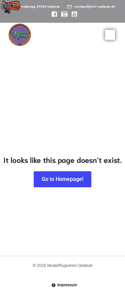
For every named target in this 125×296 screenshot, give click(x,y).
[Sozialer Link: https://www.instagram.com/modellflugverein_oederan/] (63, 14)
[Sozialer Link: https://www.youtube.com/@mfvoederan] (73, 14)
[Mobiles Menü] (110, 35)
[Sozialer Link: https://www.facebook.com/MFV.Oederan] (53, 14)
